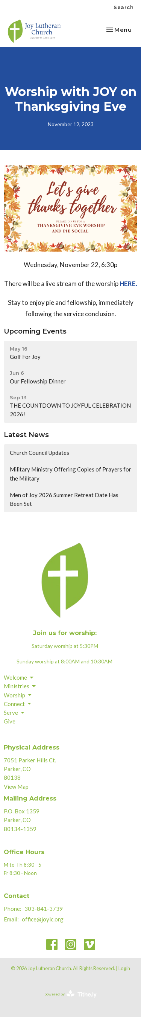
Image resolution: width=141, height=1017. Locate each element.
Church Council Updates (39, 452)
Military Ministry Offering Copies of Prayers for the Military (70, 473)
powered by (70, 994)
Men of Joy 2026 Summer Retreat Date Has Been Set (64, 499)
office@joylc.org (43, 919)
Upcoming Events (35, 331)
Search (123, 7)
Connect (18, 704)
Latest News (26, 435)
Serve (15, 713)
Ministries (20, 686)
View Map (16, 786)
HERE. (128, 283)
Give (9, 721)
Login (124, 968)
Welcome (19, 678)
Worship (18, 695)
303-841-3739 (43, 908)
